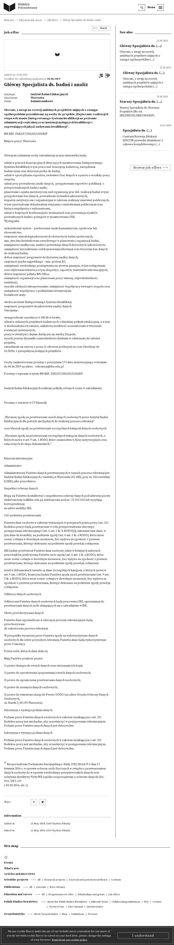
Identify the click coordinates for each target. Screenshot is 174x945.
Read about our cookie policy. (70, 939)
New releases (57, 887)
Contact (156, 902)
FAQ (146, 902)
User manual (75, 907)
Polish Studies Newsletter (21, 901)
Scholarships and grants (91, 895)
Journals (41, 887)
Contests (116, 880)
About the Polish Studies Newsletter (67, 902)
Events (8, 862)
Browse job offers (147, 168)
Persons (92, 914)
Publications (12, 887)
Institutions (77, 914)
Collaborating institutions (126, 902)
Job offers (52, 20)
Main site (9, 20)
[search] (142, 7)
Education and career (30, 20)
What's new (11, 868)
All (39, 880)
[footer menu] (6, 857)
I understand (143, 936)
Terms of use (56, 907)
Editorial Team (99, 902)
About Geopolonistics (46, 914)
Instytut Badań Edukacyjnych (49, 94)
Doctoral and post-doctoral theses (88, 880)
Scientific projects (16, 879)
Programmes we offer (61, 895)
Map (64, 914)
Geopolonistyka (14, 914)
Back (103, 28)
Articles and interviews (19, 874)
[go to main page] (21, 7)
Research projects (54, 880)
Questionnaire (95, 907)
